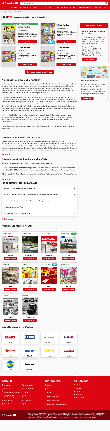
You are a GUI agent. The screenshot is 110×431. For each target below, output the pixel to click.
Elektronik (33, 7)
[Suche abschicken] (106, 3)
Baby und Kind (7, 410)
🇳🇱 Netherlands (78, 404)
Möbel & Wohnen (45, 7)
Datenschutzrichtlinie (52, 411)
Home (7, 7)
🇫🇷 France (77, 401)
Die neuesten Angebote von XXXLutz (39, 72)
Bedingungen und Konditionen (55, 414)
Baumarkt (26, 406)
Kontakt (48, 395)
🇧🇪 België (77, 395)
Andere (25, 414)
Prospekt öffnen (27, 42)
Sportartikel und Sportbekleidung (90, 7)
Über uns (49, 399)
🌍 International (79, 408)
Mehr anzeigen (6, 154)
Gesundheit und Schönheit (61, 7)
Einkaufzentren (7, 414)
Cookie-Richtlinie (51, 407)
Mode (74, 7)
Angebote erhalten (89, 59)
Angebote (13, 7)
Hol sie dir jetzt (87, 98)
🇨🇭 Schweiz (77, 398)
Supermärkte (23, 7)
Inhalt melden (50, 403)
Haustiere (26, 410)
